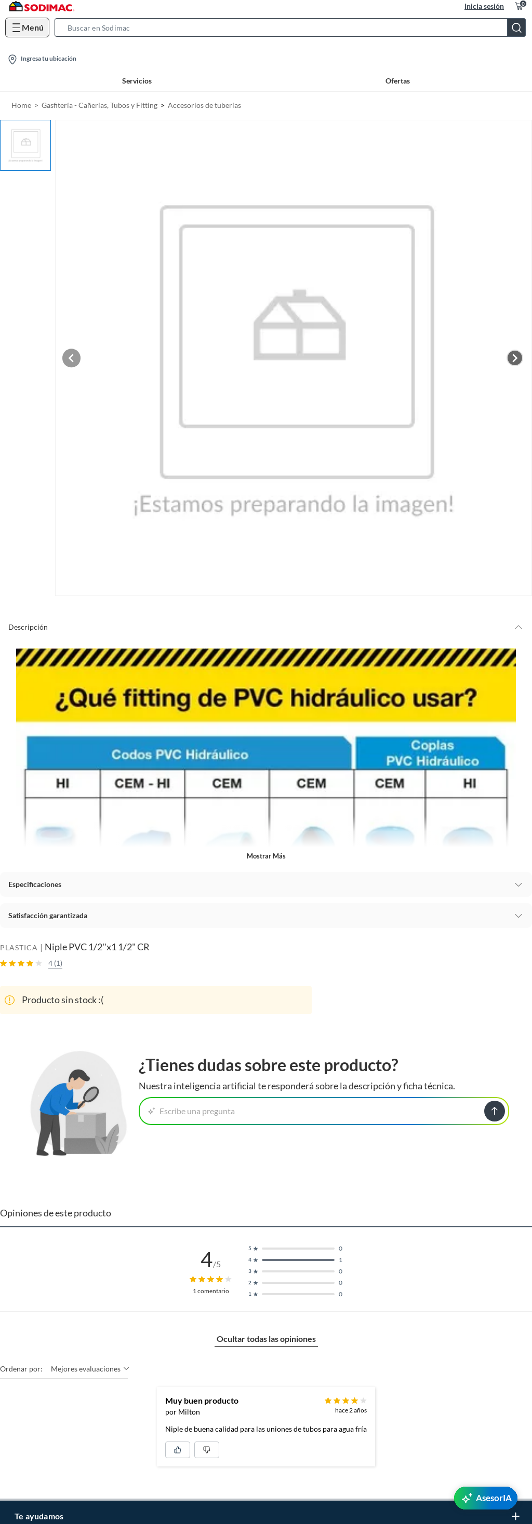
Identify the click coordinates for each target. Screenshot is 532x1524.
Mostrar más (266, 853)
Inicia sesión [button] (484, 6)
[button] (293, 27)
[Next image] (515, 356)
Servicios (137, 80)
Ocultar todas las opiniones (266, 1336)
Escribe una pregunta (191, 1109)
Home (21, 105)
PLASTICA (19, 944)
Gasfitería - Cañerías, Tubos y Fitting (99, 105)
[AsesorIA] (486, 1498)
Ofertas (397, 80)
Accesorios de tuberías (204, 105)
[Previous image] (76, 356)
